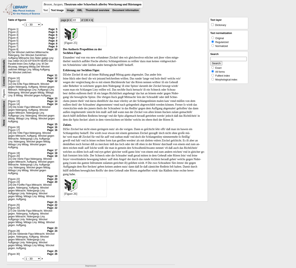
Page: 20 (52, 179)
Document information (125, 10)
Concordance (3, 109)
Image (70, 10)
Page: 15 (52, 124)
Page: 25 (52, 251)
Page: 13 (52, 98)
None (3, 123)
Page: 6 (53, 35)
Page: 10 (52, 49)
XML (79, 10)
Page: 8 (53, 40)
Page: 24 (52, 231)
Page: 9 (53, 46)
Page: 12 (52, 78)
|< (68, 20)
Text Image (57, 10)
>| (92, 20)
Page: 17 (52, 150)
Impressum (90, 266)
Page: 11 (52, 75)
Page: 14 (52, 101)
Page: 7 (53, 37)
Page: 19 (52, 176)
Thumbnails (3, 66)
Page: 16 (52, 127)
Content (3, 81)
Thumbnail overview (97, 10)
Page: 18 (52, 153)
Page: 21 (52, 202)
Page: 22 (52, 205)
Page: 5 (53, 29)
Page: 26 (52, 254)
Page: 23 (52, 228)
